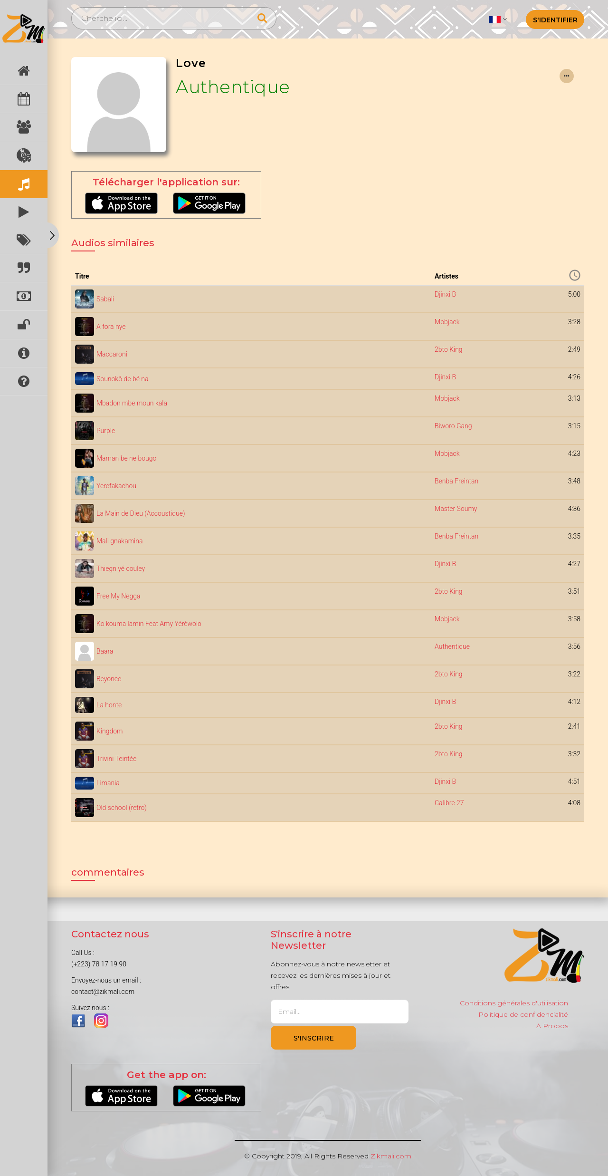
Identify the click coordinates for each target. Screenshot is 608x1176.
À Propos (552, 1026)
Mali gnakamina (119, 541)
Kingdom (109, 731)
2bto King (449, 349)
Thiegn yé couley (120, 568)
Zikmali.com (390, 1156)
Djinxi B (445, 294)
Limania (108, 783)
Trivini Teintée (116, 758)
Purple (105, 430)
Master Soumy (456, 508)
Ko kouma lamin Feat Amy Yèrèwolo (148, 623)
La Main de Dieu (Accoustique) (140, 513)
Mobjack (447, 322)
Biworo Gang (453, 426)
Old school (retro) (121, 807)
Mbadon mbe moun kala (131, 403)
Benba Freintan (456, 481)
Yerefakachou (116, 486)
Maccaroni (111, 354)
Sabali (105, 299)
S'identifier (555, 20)
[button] (497, 19)
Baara (105, 651)
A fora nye (110, 326)
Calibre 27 (449, 803)
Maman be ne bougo (126, 458)
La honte (109, 705)
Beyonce (108, 679)
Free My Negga (118, 596)
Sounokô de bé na (122, 379)
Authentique (233, 86)
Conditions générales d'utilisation (514, 1003)
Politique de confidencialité (523, 1014)
